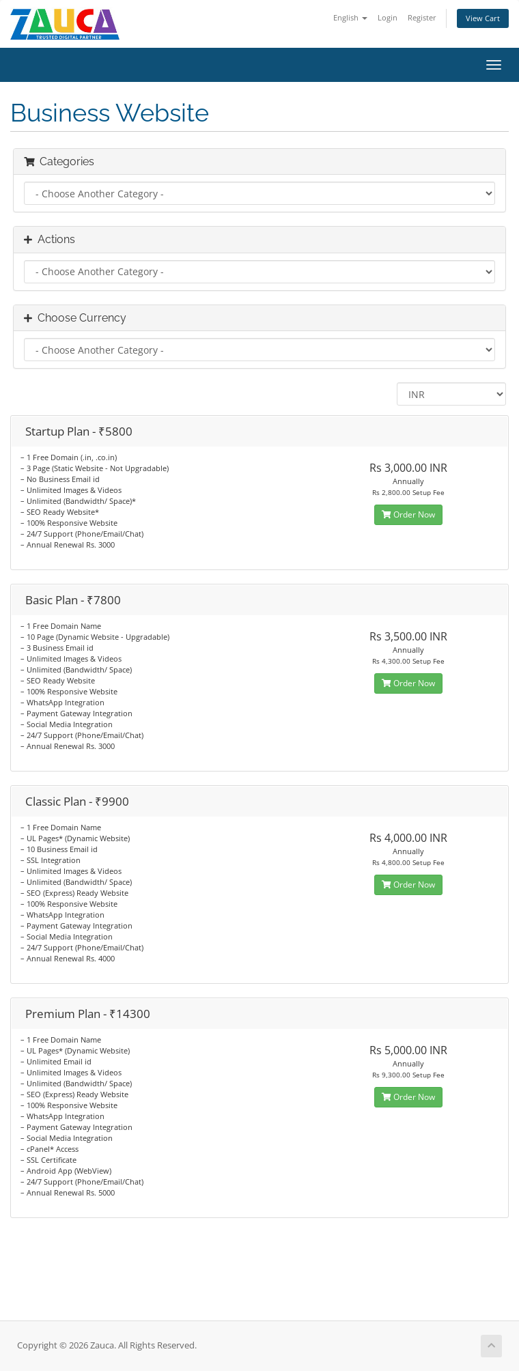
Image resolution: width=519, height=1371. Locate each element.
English (350, 17)
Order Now (408, 514)
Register (422, 17)
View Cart (483, 18)
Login (387, 17)
